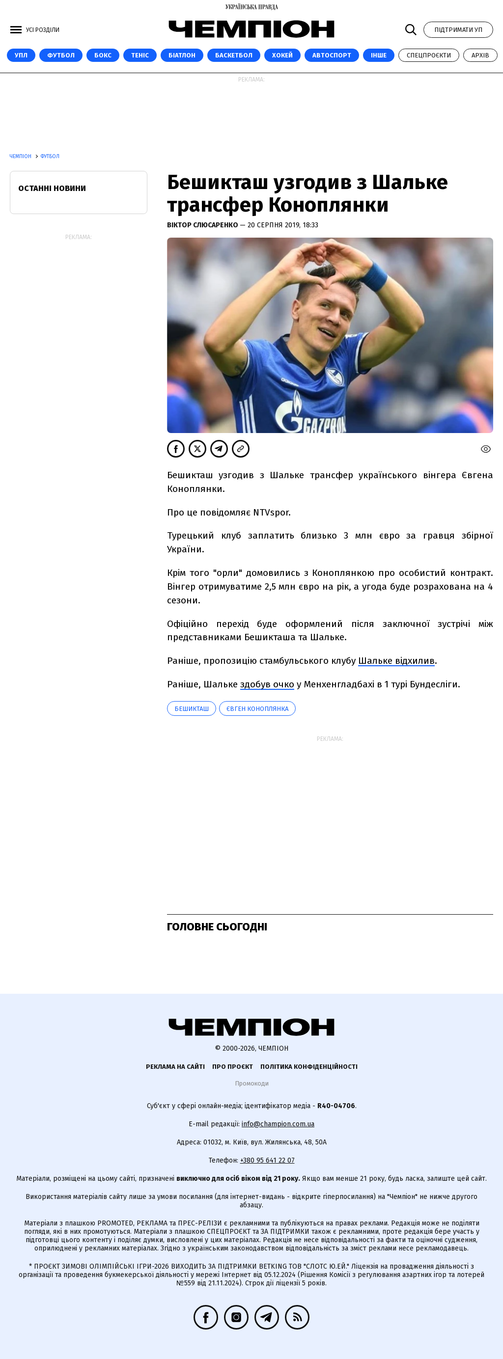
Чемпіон (21, 157)
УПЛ (21, 55)
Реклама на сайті (175, 1066)
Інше (379, 55)
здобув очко (267, 684)
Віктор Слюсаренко (203, 225)
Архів (480, 55)
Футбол (61, 55)
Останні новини (52, 188)
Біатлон (182, 55)
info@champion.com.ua (278, 1124)
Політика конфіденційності (309, 1066)
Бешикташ (191, 708)
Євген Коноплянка (257, 708)
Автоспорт (331, 55)
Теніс (140, 55)
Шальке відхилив (396, 660)
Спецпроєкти (429, 55)
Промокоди (252, 1083)
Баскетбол (233, 55)
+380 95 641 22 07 (267, 1160)
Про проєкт (232, 1066)
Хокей (282, 55)
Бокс (103, 55)
